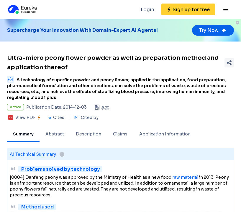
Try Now (213, 30)
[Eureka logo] (22, 9)
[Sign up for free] (188, 9)
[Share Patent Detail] (229, 62)
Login (147, 9)
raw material (185, 177)
